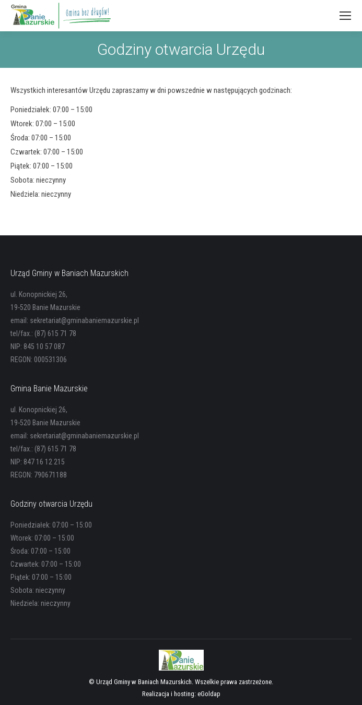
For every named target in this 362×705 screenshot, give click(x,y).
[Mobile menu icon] (345, 15)
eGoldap (208, 694)
